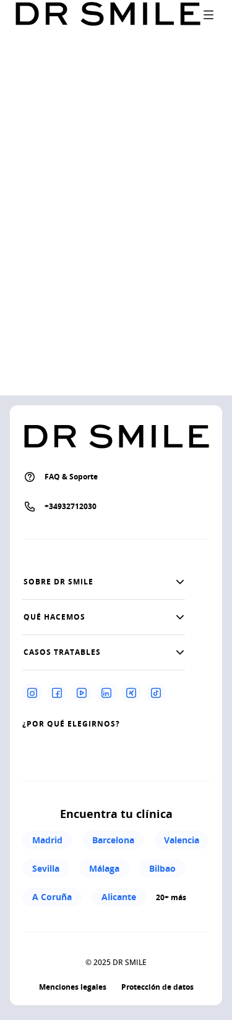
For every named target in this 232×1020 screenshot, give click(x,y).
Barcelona (113, 840)
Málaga (104, 868)
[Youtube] (82, 692)
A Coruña (52, 897)
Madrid (47, 840)
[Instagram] (32, 692)
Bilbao (162, 868)
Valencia (181, 840)
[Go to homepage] (107, 14)
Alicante (118, 897)
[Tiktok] (156, 692)
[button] (103, 582)
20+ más (171, 897)
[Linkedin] (106, 692)
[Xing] (131, 692)
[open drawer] (208, 14)
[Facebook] (57, 692)
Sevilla (45, 868)
